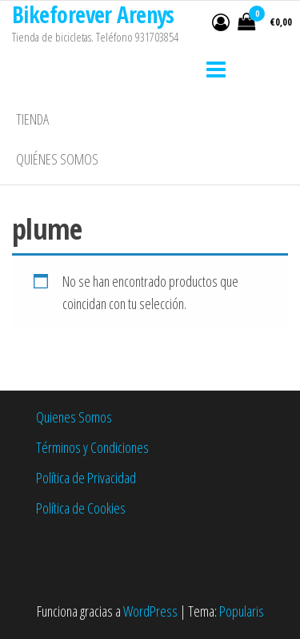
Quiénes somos (57, 159)
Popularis (241, 611)
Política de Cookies (81, 508)
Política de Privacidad (86, 477)
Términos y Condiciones (92, 447)
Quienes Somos (74, 417)
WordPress (150, 611)
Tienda (32, 119)
